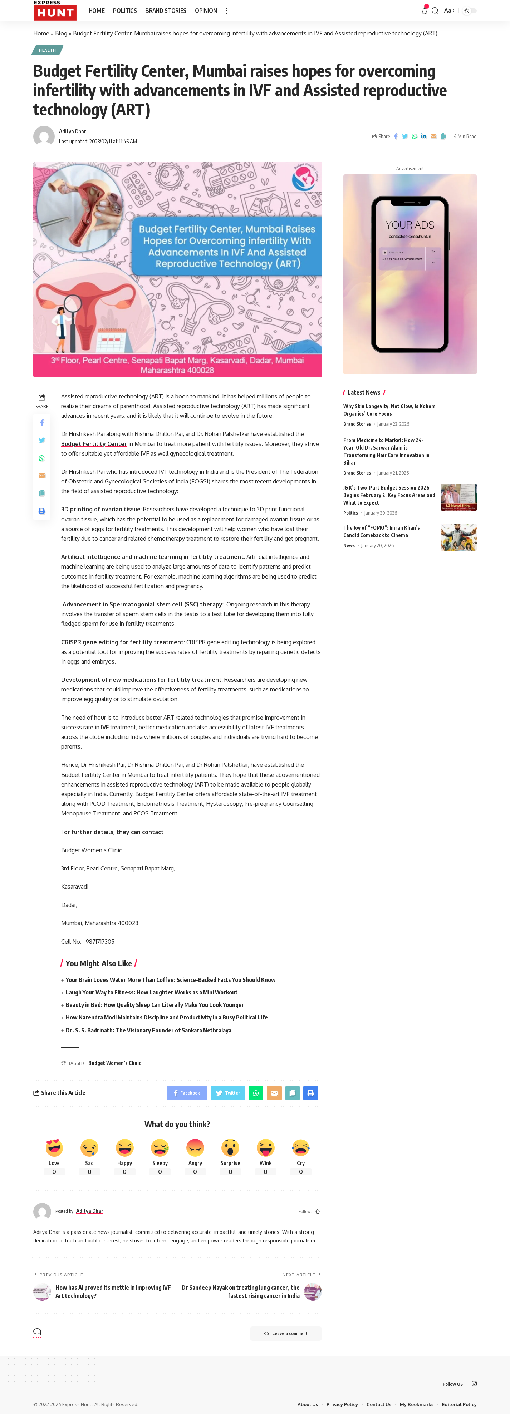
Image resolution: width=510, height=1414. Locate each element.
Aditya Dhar (72, 131)
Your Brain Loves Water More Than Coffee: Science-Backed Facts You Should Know (171, 979)
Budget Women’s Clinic (114, 1063)
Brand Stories (357, 419)
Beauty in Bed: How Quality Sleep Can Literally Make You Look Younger (155, 1004)
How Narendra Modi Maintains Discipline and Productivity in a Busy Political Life (167, 1017)
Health (47, 50)
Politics (350, 508)
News (349, 541)
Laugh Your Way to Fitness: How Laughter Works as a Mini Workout (152, 992)
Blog (61, 33)
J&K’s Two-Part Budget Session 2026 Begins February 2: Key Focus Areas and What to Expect (389, 490)
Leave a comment (286, 1333)
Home (41, 33)
